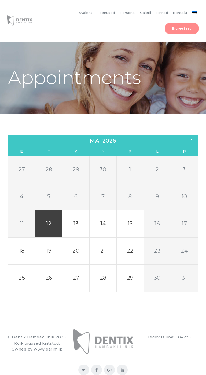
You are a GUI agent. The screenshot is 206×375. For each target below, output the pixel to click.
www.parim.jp (48, 334)
